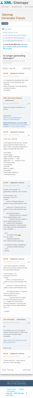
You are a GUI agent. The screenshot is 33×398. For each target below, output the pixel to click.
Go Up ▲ (23, 382)
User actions (26, 68)
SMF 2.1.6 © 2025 (11, 383)
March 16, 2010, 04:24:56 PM (11, 356)
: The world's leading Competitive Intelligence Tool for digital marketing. (15, 124)
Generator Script (17, 6)
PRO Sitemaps (5, 6)
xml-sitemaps (8, 319)
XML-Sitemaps (19, 393)
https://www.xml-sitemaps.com (12, 117)
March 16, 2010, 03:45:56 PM (11, 322)
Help (8, 382)
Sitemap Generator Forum (13, 16)
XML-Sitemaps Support (12, 98)
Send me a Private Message (11, 119)
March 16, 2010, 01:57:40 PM (11, 262)
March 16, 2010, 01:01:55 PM (11, 103)
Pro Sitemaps (11, 391)
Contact (21, 389)
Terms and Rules (15, 382)
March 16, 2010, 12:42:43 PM (11, 76)
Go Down (4, 68)
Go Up (3, 370)
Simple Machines (21, 383)
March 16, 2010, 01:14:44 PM (11, 135)
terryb (5, 73)
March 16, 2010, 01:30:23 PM (11, 185)
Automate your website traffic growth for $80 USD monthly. (15, 46)
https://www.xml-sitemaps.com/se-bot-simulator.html (15, 341)
